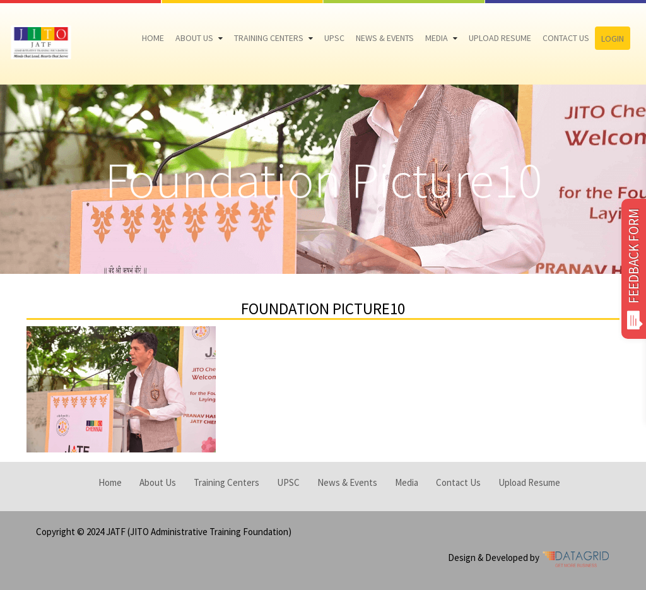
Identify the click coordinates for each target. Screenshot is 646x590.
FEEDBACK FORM (633, 268)
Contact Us (566, 38)
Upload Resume (500, 38)
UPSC (334, 38)
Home (153, 38)
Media (436, 38)
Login (612, 38)
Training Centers (268, 38)
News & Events (385, 38)
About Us (194, 38)
